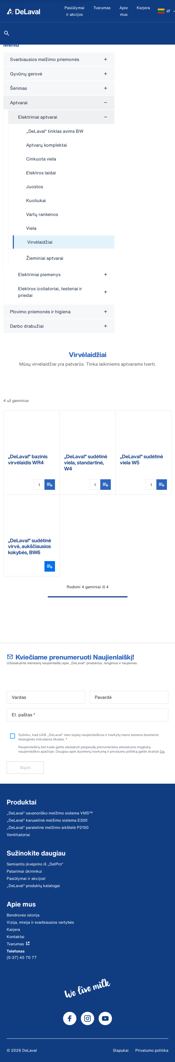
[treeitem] (63, 242)
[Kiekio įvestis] (39, 484)
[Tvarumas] (102, 11)
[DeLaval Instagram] (87, 1018)
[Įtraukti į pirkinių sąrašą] (49, 484)
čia (162, 751)
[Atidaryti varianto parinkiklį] (49, 566)
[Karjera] (143, 11)
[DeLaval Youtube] (105, 1018)
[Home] (23, 11)
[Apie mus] (123, 11)
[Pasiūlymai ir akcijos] (74, 11)
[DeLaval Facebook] (70, 1018)
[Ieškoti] (6, 33)
